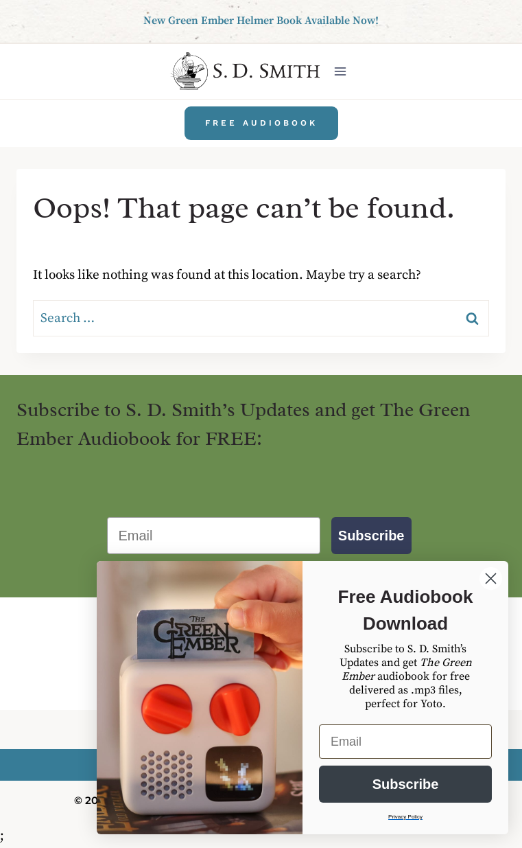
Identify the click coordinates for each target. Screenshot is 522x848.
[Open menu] (340, 71)
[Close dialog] (491, 578)
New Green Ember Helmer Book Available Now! (261, 20)
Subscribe (371, 535)
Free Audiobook (261, 123)
